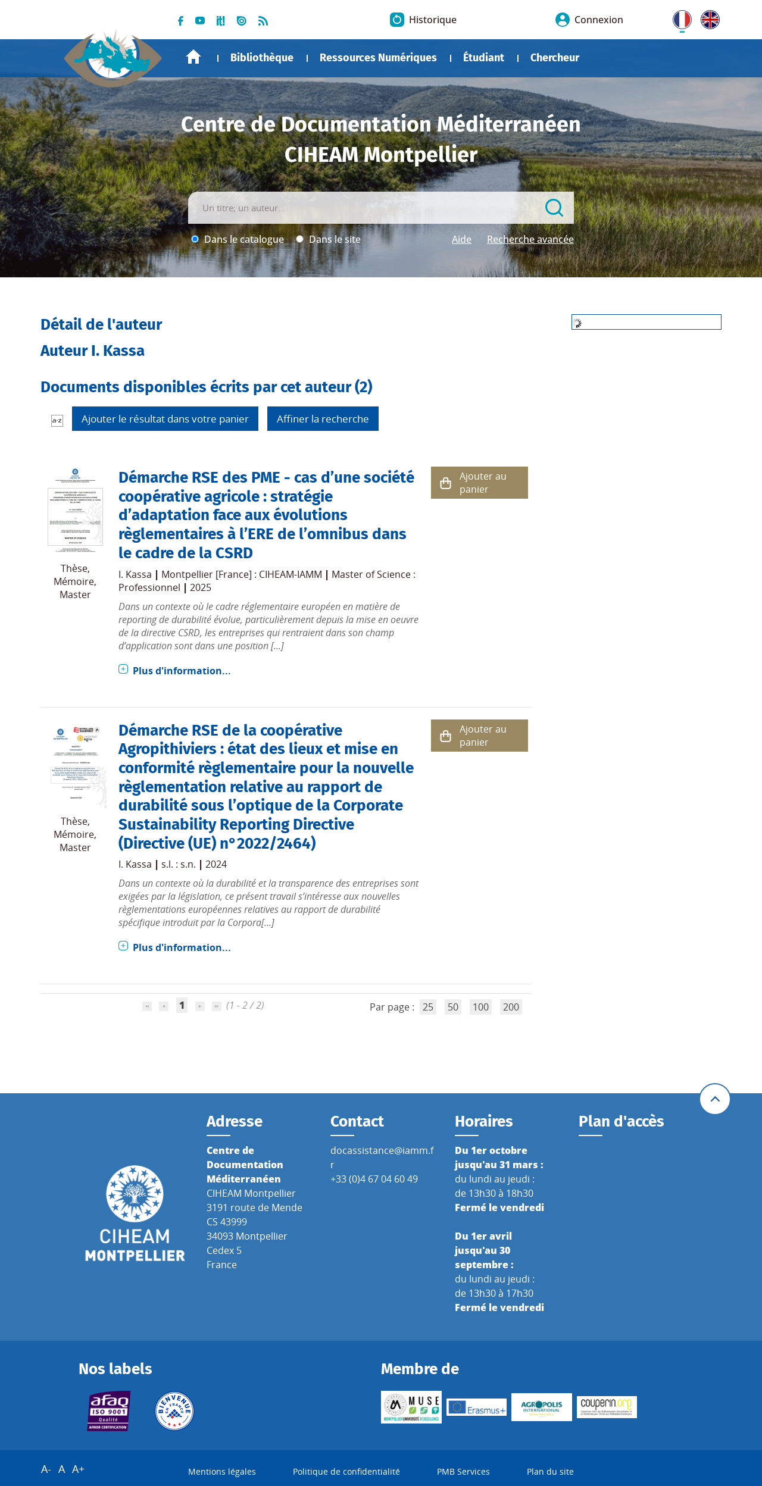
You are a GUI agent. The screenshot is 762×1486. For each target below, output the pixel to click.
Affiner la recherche (323, 419)
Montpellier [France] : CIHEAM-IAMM (241, 574)
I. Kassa (135, 574)
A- (46, 1469)
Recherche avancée (530, 239)
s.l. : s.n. (178, 864)
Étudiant (483, 57)
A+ (78, 1469)
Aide (461, 239)
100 (481, 1006)
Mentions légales (222, 1471)
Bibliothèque (261, 57)
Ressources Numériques (378, 57)
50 (453, 1006)
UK (707, 17)
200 (511, 1006)
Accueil (193, 56)
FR (678, 17)
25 (428, 1006)
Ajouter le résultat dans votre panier (165, 419)
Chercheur (554, 57)
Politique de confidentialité (346, 1471)
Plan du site (550, 1471)
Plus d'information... (182, 670)
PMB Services (463, 1471)
